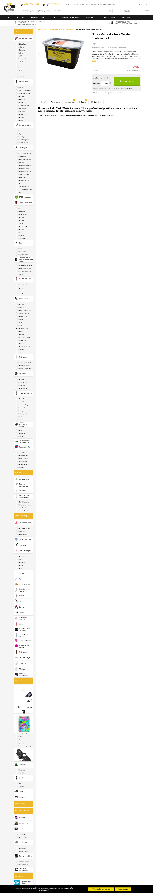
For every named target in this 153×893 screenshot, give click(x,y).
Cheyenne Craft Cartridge (25, 171)
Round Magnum (23, 140)
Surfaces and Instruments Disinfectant (25, 369)
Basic (20, 249)
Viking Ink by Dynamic (25, 93)
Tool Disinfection (24, 508)
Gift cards (126, 17)
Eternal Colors (23, 456)
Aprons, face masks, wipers (25, 743)
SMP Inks (23, 688)
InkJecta (21, 229)
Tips (18, 243)
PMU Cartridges (22, 550)
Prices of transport (78, 4)
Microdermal (21, 479)
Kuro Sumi (21, 117)
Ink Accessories (23, 114)
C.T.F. (20, 56)
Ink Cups (21, 304)
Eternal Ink (21, 96)
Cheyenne (21, 50)
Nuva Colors (22, 531)
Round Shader (23, 143)
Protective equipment (20, 618)
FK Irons (21, 47)
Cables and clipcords (25, 265)
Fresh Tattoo (22, 382)
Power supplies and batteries (25, 268)
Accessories (22, 238)
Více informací (44, 890)
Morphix (21, 217)
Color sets (20, 842)
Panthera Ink (22, 102)
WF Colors (21, 453)
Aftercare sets (22, 823)
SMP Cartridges (23, 699)
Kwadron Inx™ (22, 108)
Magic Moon (22, 177)
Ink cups (19, 601)
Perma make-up (37, 17)
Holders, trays (22, 657)
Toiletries (21, 343)
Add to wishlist (99, 93)
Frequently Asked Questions (106, 4)
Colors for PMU (23, 851)
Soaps (19, 624)
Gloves (20, 319)
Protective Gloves (24, 725)
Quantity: (96, 83)
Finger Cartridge (23, 174)
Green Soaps (22, 307)
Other (20, 352)
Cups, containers (23, 641)
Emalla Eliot (22, 156)
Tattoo (7, 17)
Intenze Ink (22, 99)
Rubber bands (23, 285)
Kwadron (21, 162)
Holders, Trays (23, 349)
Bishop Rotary (23, 44)
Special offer (109, 17)
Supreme (21, 220)
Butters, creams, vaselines (23, 629)
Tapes (20, 322)
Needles (19, 573)
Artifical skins (22, 340)
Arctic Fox (21, 773)
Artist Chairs (22, 402)
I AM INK (21, 87)
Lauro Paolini (22, 59)
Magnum (21, 134)
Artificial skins (22, 584)
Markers (21, 334)
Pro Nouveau (22, 534)
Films (20, 325)
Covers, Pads (22, 316)
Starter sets (21, 828)
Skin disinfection (23, 502)
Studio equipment (23, 393)
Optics (19, 612)
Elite (19, 192)
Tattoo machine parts (22, 279)
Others (20, 65)
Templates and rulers (22, 590)
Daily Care (21, 385)
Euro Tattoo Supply (24, 153)
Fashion (89, 17)
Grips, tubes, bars (23, 202)
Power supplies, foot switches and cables (23, 259)
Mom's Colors (23, 462)
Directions (21, 770)
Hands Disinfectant (24, 363)
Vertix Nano (22, 556)
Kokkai (20, 120)
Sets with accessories (21, 869)
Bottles (20, 331)
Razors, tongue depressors (25, 746)
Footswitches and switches (25, 271)
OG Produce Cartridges (25, 189)
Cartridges (20, 147)
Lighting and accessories (25, 414)
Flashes (20, 436)
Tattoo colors (22, 848)
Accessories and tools (23, 716)
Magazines (22, 433)
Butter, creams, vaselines (25, 310)
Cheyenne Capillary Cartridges (25, 165)
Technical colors (22, 446)
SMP (53, 17)
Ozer (19, 74)
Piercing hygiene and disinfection (22, 496)
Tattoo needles (22, 125)
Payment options (91, 4)
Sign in (127, 11)
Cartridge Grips (23, 226)
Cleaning (21, 379)
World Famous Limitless (25, 90)
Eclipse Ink (21, 111)
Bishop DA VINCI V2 (24, 159)
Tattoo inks (21, 81)
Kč (146, 4)
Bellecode (21, 562)
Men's (20, 784)
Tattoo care (23, 705)
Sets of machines (23, 856)
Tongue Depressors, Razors (25, 346)
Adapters (21, 274)
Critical (20, 62)
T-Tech (20, 223)
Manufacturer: (113, 48)
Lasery (20, 411)
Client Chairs (22, 399)
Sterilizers (21, 417)
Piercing (20, 17)
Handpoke (20, 817)
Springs (21, 288)
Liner (20, 131)
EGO (19, 208)
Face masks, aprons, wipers (25, 337)
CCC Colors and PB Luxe (25, 464)
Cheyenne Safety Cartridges (25, 168)
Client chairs (21, 663)
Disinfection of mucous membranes (25, 505)
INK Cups (21, 722)
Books (20, 430)
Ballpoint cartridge (24, 180)
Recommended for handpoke (22, 441)
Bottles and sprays (21, 635)
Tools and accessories (21, 485)
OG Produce (22, 77)
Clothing (20, 778)
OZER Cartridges (23, 186)
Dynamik (21, 467)
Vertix (20, 183)
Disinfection (21, 357)
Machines (20, 545)
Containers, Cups (23, 734)
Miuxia (20, 565)
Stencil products (23, 313)
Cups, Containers (23, 328)
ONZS (18, 791)
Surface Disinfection (25, 511)
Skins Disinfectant (24, 366)
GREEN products (22, 197)
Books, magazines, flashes (21, 425)
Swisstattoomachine (25, 294)
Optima (20, 559)
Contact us (68, 4)
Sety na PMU (22, 837)
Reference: (95, 48)
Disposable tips (23, 255)
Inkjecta (20, 53)
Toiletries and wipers (21, 646)
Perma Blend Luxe (24, 528)
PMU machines (23, 865)
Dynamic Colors (23, 105)
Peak (20, 68)
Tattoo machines (23, 38)
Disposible (21, 235)
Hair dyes (20, 764)
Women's (21, 787)
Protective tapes (23, 731)
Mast (20, 71)
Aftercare (20, 373)
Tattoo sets (22, 834)
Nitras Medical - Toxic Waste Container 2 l (90, 29)
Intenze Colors (23, 459)
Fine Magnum (22, 137)
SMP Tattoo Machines (23, 694)
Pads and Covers (23, 728)
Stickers (19, 797)
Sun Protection (23, 388)
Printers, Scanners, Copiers (25, 408)
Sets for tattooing (70, 17)
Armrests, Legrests (24, 405)
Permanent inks (22, 523)
